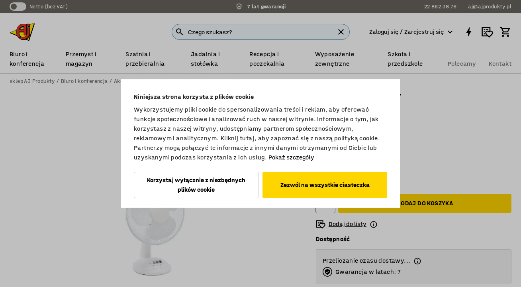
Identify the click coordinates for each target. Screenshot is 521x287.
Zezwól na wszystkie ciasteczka (325, 185)
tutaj (247, 138)
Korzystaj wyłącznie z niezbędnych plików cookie (196, 184)
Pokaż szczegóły (291, 157)
